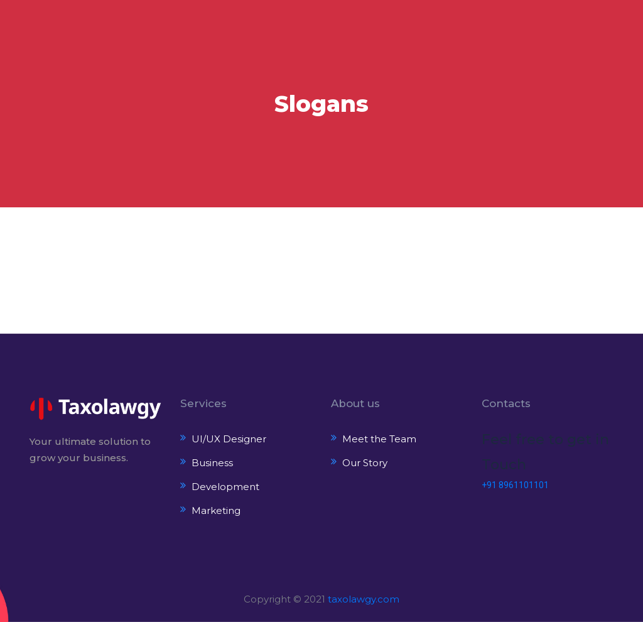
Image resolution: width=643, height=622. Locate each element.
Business (212, 463)
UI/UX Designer (229, 439)
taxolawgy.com (363, 599)
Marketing (216, 510)
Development (225, 487)
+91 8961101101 (515, 485)
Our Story (364, 463)
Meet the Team (379, 439)
